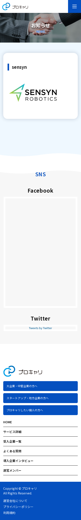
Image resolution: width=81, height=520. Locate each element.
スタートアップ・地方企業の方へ (27, 398)
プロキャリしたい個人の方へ (24, 410)
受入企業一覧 (12, 441)
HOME (7, 422)
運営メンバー (12, 470)
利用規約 (9, 513)
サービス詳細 (12, 431)
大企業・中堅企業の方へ (21, 386)
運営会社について (15, 501)
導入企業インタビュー (18, 461)
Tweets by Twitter (40, 328)
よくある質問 (12, 451)
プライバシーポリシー (18, 507)
